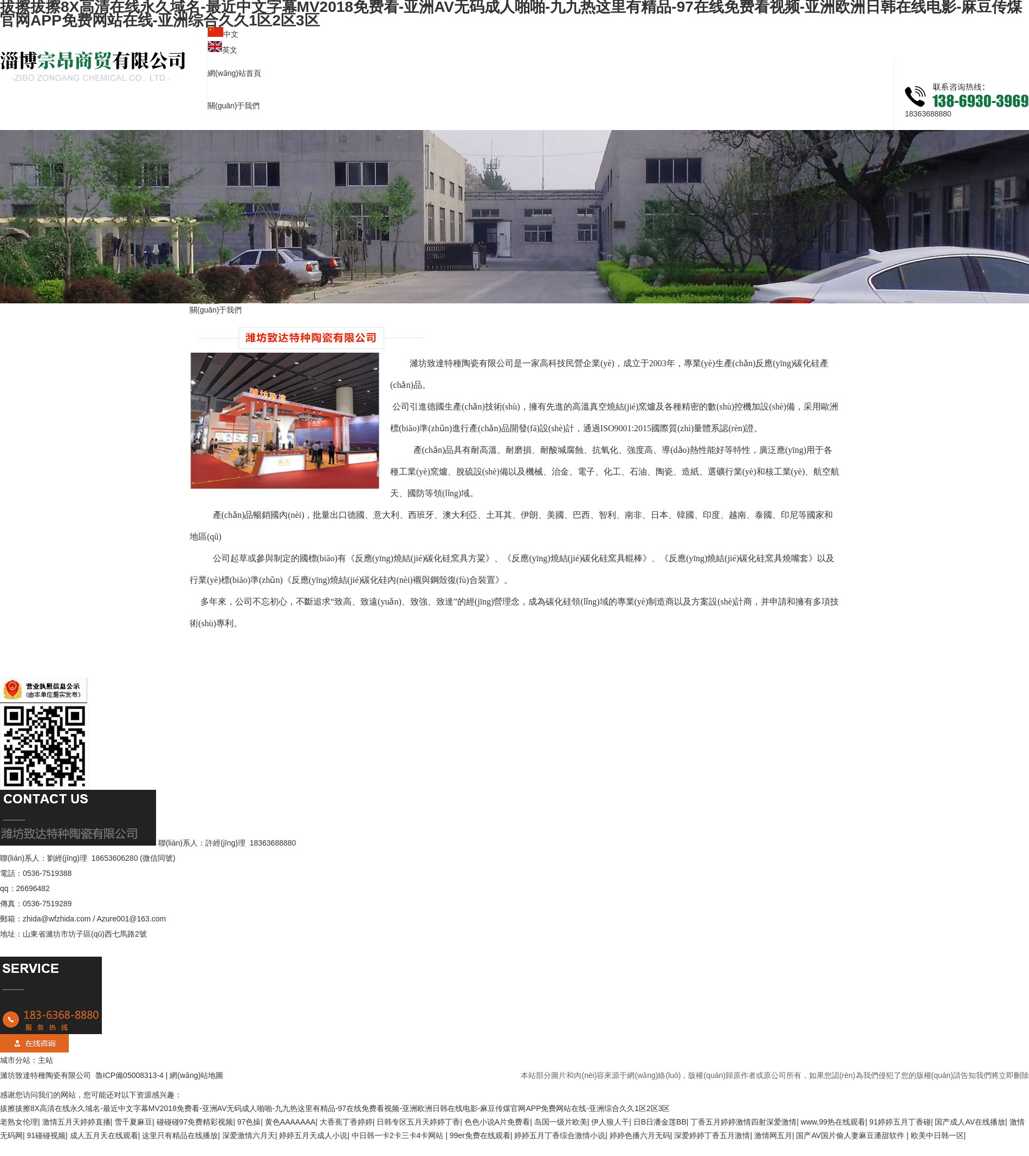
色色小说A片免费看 (497, 1122)
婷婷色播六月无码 (640, 1135)
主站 (45, 1060)
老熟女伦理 (19, 1122)
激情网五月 (773, 1135)
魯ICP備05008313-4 (128, 1075)
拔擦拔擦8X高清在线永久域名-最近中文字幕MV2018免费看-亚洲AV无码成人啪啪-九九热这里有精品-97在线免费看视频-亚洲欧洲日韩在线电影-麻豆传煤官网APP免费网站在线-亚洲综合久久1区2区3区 (335, 1108)
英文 (229, 50)
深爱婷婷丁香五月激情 (712, 1135)
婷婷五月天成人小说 (313, 1135)
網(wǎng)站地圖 (196, 1075)
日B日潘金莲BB (660, 1122)
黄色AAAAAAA (290, 1122)
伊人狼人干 (610, 1122)
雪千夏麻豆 (133, 1122)
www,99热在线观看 (833, 1122)
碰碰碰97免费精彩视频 (195, 1122)
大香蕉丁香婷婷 (346, 1122)
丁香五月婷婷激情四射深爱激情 (743, 1122)
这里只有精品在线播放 (180, 1135)
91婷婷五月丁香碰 (900, 1122)
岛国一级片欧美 (560, 1122)
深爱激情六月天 (248, 1135)
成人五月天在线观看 (104, 1135)
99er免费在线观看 (480, 1135)
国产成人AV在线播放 (970, 1122)
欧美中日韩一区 (937, 1135)
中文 (230, 34)
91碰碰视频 (46, 1135)
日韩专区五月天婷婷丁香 (418, 1122)
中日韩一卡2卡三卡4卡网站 (398, 1135)
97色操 (249, 1122)
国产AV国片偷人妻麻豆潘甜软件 (851, 1135)
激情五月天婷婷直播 (76, 1122)
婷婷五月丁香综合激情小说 (559, 1135)
